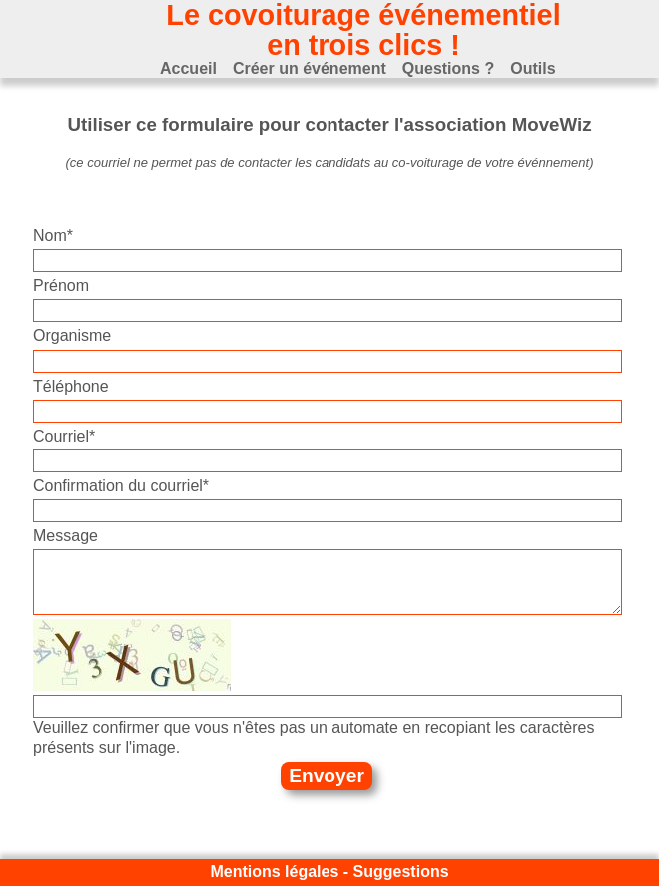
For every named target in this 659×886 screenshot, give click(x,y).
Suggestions (401, 871)
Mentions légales (274, 871)
